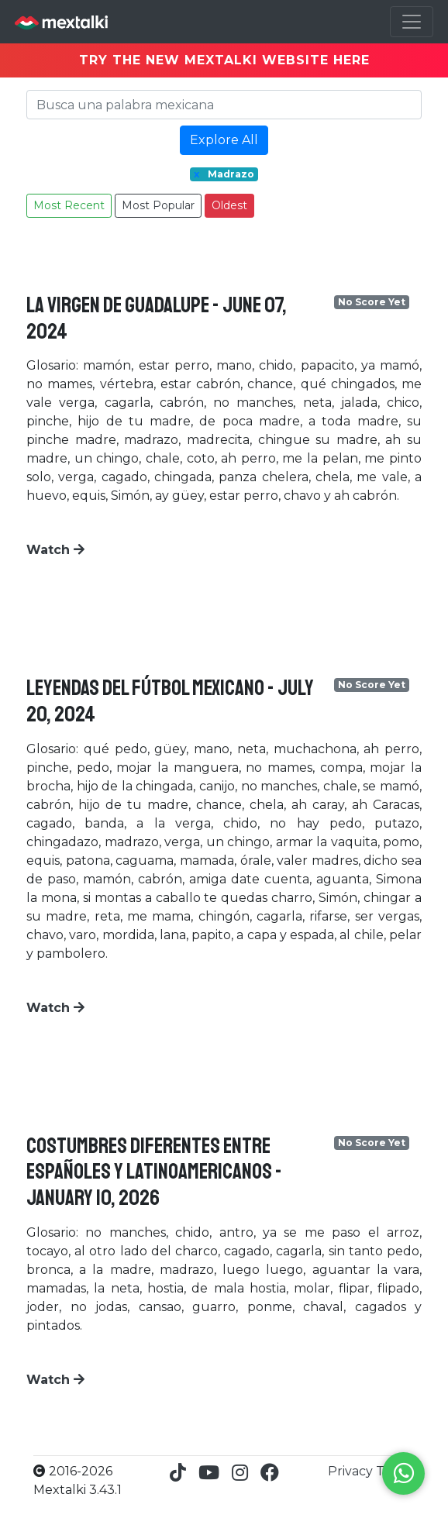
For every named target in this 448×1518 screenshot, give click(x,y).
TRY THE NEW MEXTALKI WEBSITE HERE (224, 60)
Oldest (229, 205)
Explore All (224, 140)
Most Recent (69, 205)
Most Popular (158, 205)
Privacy (352, 1471)
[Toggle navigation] (411, 21)
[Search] (224, 104)
